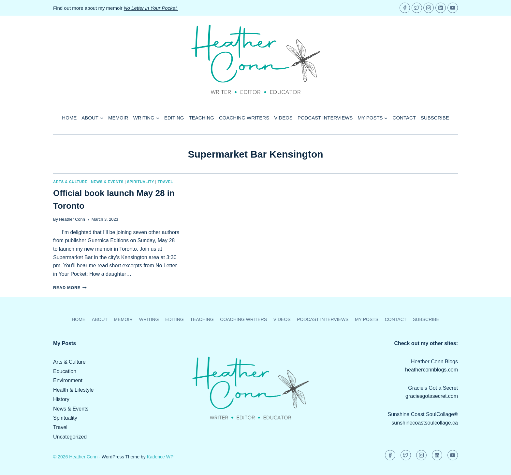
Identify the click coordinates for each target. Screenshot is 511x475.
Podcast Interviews (325, 117)
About (100, 319)
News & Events (107, 182)
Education (64, 371)
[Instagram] (428, 8)
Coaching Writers (244, 117)
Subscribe (435, 117)
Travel (165, 182)
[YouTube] (452, 8)
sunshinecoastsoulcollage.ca (424, 423)
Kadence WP (160, 456)
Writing (149, 319)
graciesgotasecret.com (431, 396)
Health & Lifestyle (73, 390)
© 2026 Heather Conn (75, 456)
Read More (70, 287)
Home (69, 117)
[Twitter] (417, 8)
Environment (67, 380)
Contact (404, 117)
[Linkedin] (440, 8)
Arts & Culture (70, 182)
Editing (174, 117)
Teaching (201, 117)
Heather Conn (72, 219)
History (61, 399)
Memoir (118, 117)
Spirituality (140, 182)
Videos (283, 117)
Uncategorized (70, 437)
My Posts (366, 319)
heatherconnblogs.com (431, 369)
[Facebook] (405, 8)
